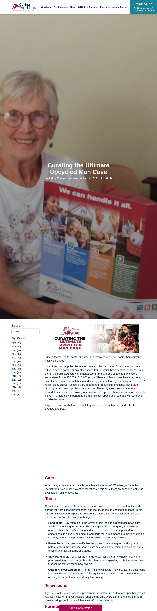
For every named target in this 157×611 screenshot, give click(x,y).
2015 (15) (16, 383)
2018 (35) (16, 372)
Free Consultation (80, 608)
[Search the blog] (25, 331)
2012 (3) (15, 394)
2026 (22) (16, 343)
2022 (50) (16, 357)
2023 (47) (16, 354)
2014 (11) (16, 387)
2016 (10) (16, 380)
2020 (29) (16, 365)
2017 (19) (16, 376)
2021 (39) (16, 361)
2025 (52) (16, 346)
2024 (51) (16, 350)
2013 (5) (15, 391)
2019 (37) (16, 369)
